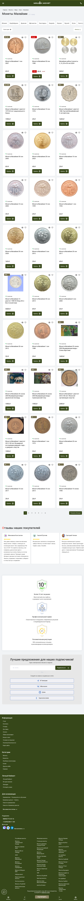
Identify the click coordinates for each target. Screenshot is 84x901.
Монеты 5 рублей (63, 859)
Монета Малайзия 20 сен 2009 (68, 442)
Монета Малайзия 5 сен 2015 (40, 252)
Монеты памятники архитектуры (64, 884)
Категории (7, 29)
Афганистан (32, 23)
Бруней (67, 23)
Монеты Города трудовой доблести (42, 861)
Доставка (5, 729)
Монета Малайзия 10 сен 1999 (41, 205)
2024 (16, 855)
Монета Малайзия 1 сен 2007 (13, 62)
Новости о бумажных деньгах (11, 805)
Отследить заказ (7, 787)
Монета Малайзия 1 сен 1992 (67, 205)
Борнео (59, 23)
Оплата (5, 732)
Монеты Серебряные (18, 866)
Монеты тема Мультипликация (41, 881)
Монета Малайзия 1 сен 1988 (40, 347)
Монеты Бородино (64, 870)
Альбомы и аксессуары (9, 761)
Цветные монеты (41, 878)
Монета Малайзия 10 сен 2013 (41, 490)
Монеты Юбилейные (18, 858)
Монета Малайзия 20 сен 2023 (41, 157)
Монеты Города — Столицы (63, 862)
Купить (10, 76)
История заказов (7, 781)
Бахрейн (51, 23)
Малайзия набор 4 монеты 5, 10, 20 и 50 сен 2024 (68, 62)
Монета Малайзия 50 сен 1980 (41, 62)
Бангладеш (42, 23)
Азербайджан (14, 23)
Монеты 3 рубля (63, 881)
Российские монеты (20, 838)
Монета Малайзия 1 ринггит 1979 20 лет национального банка (15, 111)
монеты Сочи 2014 (64, 846)
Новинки (5, 769)
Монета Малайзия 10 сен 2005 (14, 205)
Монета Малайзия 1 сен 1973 (40, 442)
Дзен (42, 692)
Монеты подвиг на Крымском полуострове (64, 874)
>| (45, 513)
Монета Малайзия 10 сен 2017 (14, 490)
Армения (23, 23)
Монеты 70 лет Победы (63, 866)
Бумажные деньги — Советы (10, 800)
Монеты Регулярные (18, 862)
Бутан (74, 23)
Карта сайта (6, 745)
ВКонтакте (42, 686)
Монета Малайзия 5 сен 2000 (67, 300)
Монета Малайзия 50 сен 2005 (14, 157)
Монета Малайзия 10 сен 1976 (41, 110)
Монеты (5, 755)
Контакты (5, 724)
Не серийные (62, 878)
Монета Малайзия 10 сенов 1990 (69, 490)
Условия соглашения (8, 740)
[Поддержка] (81, 3)
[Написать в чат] (4, 891)
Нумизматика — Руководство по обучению (14, 797)
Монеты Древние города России (42, 844)
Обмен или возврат (8, 734)
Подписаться (63, 668)
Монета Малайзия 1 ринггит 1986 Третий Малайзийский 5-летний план (69, 111)
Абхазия (4, 23)
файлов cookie (46, 892)
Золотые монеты (19, 881)
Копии (4, 763)
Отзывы (5, 726)
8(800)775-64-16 (8, 819)
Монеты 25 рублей (42, 875)
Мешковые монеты (42, 838)
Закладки (5, 784)
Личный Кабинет (7, 779)
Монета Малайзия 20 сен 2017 (68, 252)
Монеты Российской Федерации (42, 848)
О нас (4, 721)
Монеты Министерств (40, 852)
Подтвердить (42, 897)
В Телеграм (42, 680)
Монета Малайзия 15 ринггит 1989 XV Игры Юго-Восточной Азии (15, 301)
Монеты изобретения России (62, 889)
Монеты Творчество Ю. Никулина (63, 851)
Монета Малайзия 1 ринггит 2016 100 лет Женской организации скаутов (69, 396)
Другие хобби (6, 766)
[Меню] (3, 3)
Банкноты (5, 758)
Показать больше (75, 513)
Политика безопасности (9, 742)
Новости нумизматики (9, 802)
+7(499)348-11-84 (9, 822)
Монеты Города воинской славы (41, 865)
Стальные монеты (42, 841)
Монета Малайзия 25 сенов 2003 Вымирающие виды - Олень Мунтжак (69, 348)
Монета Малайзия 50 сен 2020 (14, 252)
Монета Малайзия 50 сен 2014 (41, 300)
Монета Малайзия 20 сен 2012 (14, 347)
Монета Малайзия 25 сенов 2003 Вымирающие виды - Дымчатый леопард (15, 396)
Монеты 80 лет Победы (19, 851)
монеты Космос (41, 885)
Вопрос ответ (6, 737)
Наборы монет (19, 874)
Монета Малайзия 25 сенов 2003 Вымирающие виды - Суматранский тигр (42, 396)
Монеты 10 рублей (20, 884)
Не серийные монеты (62, 855)
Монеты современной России (18, 843)
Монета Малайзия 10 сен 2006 (68, 157)
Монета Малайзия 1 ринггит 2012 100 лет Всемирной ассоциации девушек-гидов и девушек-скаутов (15, 444)
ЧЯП (38, 873)
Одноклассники (42, 698)
